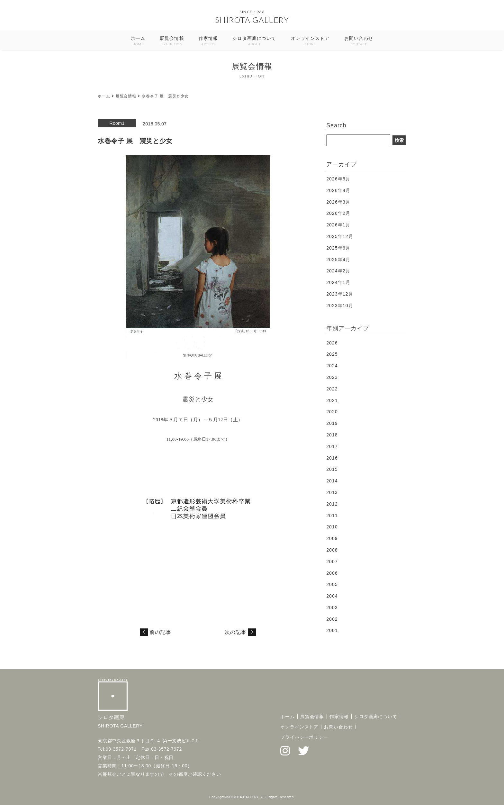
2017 (332, 446)
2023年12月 (339, 294)
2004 (332, 596)
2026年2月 (338, 213)
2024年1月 (338, 282)
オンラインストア (310, 41)
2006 (332, 573)
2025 (332, 354)
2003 (332, 607)
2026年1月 (338, 224)
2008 (332, 550)
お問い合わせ (359, 41)
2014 (332, 480)
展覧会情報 (172, 41)
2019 (332, 423)
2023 (332, 377)
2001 (332, 630)
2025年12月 (339, 236)
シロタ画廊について (254, 41)
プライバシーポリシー (304, 737)
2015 (332, 469)
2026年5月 (338, 178)
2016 (332, 458)
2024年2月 (338, 270)
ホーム (138, 41)
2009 (332, 538)
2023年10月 (339, 305)
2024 (332, 365)
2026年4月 (338, 190)
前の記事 (160, 632)
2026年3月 (338, 202)
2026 (332, 342)
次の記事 (236, 632)
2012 (332, 504)
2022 (332, 388)
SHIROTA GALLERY (252, 19)
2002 (332, 619)
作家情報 (208, 41)
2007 (332, 561)
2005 (332, 584)
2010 (332, 526)
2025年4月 (338, 259)
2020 (332, 411)
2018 (332, 434)
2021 (332, 400)
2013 (332, 492)
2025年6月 (338, 248)
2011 (332, 515)
